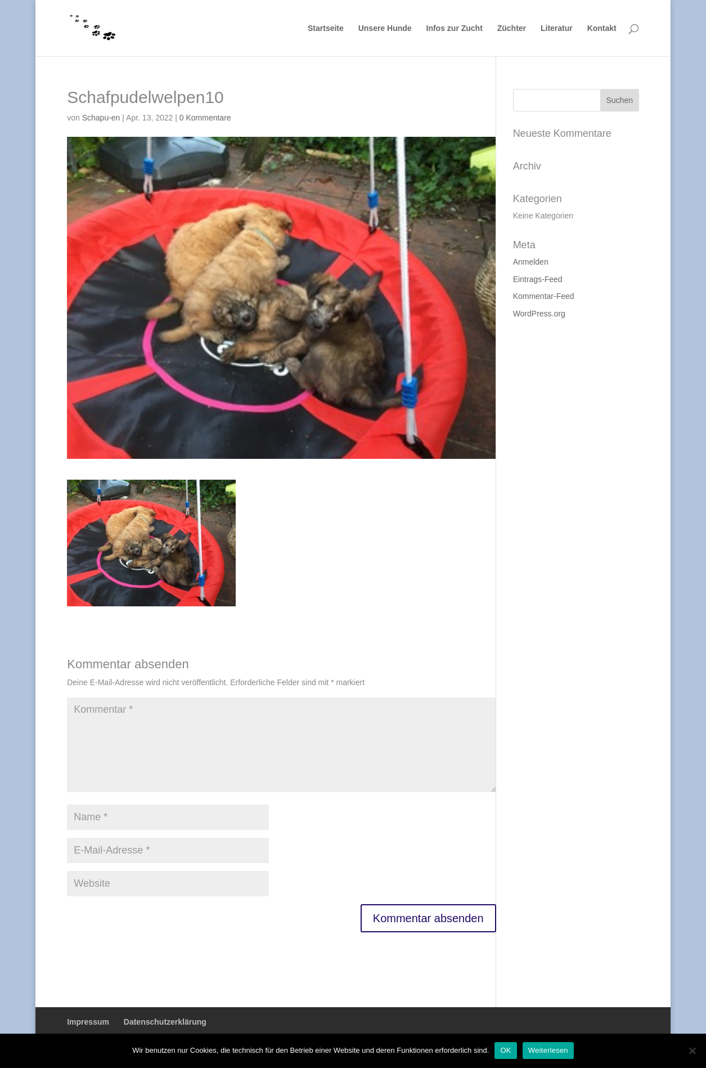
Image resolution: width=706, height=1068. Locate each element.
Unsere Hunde (385, 28)
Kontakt (602, 28)
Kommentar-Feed (543, 296)
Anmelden (530, 261)
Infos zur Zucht (454, 28)
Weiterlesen (548, 1050)
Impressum (88, 1021)
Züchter (511, 28)
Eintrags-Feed (538, 279)
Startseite (326, 28)
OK (505, 1050)
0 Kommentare (205, 117)
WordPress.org (539, 313)
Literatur (557, 28)
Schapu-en (101, 117)
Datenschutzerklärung (165, 1021)
